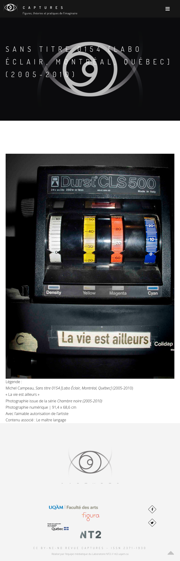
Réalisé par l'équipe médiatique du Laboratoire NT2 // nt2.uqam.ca (90, 554)
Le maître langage (51, 420)
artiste (63, 413)
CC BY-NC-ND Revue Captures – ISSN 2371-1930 (90, 548)
